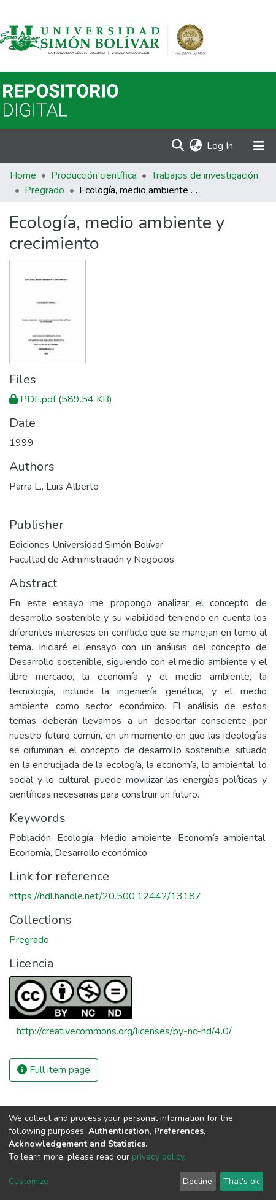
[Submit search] (177, 146)
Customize (28, 1181)
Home (23, 175)
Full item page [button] (53, 1070)
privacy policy (158, 1157)
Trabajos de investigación (204, 175)
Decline (197, 1181)
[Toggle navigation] (259, 146)
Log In (220, 146)
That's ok (241, 1181)
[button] (195, 146)
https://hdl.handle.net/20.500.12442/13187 (105, 896)
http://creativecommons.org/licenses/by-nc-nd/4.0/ (124, 1031)
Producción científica (94, 175)
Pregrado (44, 190)
